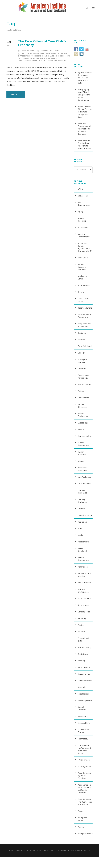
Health (81, 429)
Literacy (81, 508)
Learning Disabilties (82, 491)
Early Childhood (59, 53)
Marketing (82, 522)
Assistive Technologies (84, 235)
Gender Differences (82, 405)
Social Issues (83, 693)
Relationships (84, 667)
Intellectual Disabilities (83, 469)
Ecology (81, 352)
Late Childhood (57, 56)
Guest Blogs (83, 422)
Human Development (84, 443)
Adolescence (83, 195)
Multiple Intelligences (83, 590)
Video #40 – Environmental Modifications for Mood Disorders (84, 128)
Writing (62, 61)
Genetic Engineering (83, 414)
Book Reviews (84, 285)
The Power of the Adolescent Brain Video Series (84, 749)
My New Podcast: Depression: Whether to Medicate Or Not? (85, 77)
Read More (15, 94)
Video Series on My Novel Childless (84, 775)
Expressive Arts (25, 56)
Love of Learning (85, 515)
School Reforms (85, 680)
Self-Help (82, 687)
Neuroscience (83, 605)
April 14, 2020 (28, 51)
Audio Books (83, 257)
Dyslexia (81, 339)
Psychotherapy (84, 647)
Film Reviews (83, 397)
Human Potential (82, 453)
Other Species (84, 611)
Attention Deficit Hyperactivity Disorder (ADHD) (85, 247)
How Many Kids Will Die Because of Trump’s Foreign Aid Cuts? (85, 111)
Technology (83, 738)
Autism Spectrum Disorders (82, 267)
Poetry (81, 625)
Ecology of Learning (82, 360)
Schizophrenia (84, 674)
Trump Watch (84, 759)
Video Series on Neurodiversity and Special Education (84, 788)
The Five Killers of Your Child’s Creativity (42, 43)
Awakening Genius (30, 53)
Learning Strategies (82, 500)
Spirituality (83, 716)
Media (80, 535)
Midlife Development (84, 558)
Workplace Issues (82, 819)
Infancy (81, 461)
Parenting (37, 61)
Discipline (82, 333)
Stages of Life (84, 723)
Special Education (82, 708)
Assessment (83, 227)
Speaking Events (85, 700)
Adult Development (84, 203)
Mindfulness (83, 566)
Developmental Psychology (84, 315)
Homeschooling (41, 56)
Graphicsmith (82, 850)
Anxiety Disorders (82, 219)
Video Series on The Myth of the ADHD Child (85, 802)
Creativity (45, 53)
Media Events (83, 541)
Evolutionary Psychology (83, 376)
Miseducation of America (85, 574)
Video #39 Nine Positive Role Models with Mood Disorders (84, 144)
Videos (80, 811)
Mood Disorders (84, 582)
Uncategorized (50, 61)
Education (82, 368)
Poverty (81, 631)
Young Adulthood (85, 833)
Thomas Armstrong (50, 51)
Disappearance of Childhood (84, 325)
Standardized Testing (83, 730)
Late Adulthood (84, 477)
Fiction (81, 391)
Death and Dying (85, 307)
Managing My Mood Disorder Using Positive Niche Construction (84, 94)
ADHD (80, 189)
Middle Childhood (38, 58)
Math (80, 528)
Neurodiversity (84, 598)
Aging (80, 211)
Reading (81, 660)
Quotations (83, 654)
